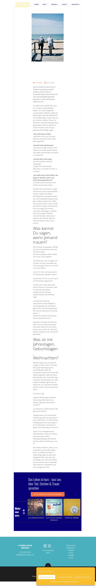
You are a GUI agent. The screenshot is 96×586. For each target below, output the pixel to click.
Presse (70, 562)
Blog (65, 4)
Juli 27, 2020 (49, 83)
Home (36, 4)
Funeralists (37, 83)
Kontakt (76, 4)
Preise (71, 557)
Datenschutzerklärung (65, 581)
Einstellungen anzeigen (82, 577)
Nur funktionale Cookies (64, 577)
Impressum (75, 581)
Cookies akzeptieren (46, 577)
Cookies (71, 555)
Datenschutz (70, 550)
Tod (45, 4)
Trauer (54, 4)
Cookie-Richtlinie (54, 581)
